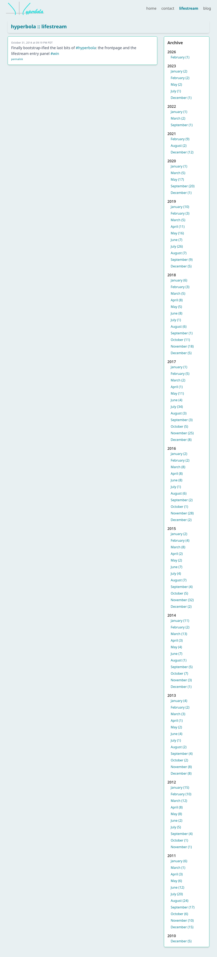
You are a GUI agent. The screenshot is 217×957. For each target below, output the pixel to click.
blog (207, 8)
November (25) (182, 433)
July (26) (177, 246)
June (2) (176, 820)
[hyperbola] (25, 8)
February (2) (180, 78)
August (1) (178, 660)
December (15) (182, 927)
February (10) (181, 794)
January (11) (180, 620)
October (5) (179, 426)
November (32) (182, 600)
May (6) (176, 881)
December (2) (181, 520)
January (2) (179, 71)
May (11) (177, 393)
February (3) (180, 213)
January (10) (180, 206)
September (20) (182, 186)
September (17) (182, 907)
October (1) (179, 506)
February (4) (180, 540)
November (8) (181, 767)
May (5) (176, 306)
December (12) (182, 152)
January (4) (179, 700)
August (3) (178, 413)
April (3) (177, 640)
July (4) (176, 573)
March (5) (178, 173)
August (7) (178, 253)
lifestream (188, 8)
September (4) (182, 586)
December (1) (181, 97)
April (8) (177, 300)
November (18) (182, 346)
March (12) (179, 800)
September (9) (182, 259)
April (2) (177, 553)
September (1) (182, 125)
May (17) (177, 179)
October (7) (179, 673)
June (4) (176, 400)
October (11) (180, 339)
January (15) (180, 787)
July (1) (176, 91)
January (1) (179, 111)
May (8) (176, 814)
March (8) (178, 467)
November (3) (181, 680)
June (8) (176, 313)
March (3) (178, 714)
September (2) (182, 500)
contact (167, 8)
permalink (17, 59)
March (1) (178, 867)
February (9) (180, 139)
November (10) (182, 920)
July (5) (176, 827)
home (151, 8)
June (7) (176, 239)
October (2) (179, 760)
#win (54, 53)
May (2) (176, 84)
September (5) (182, 667)
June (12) (177, 887)
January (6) (179, 280)
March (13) (179, 634)
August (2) (178, 145)
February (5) (180, 373)
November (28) (182, 513)
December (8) (181, 439)
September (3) (182, 420)
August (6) (178, 326)
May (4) (176, 647)
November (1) (181, 847)
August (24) (179, 900)
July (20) (177, 894)
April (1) (177, 387)
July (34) (177, 406)
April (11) (178, 226)
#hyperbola (86, 47)
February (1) (180, 57)
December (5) (181, 266)
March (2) (178, 118)
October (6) (179, 914)
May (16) (177, 233)
